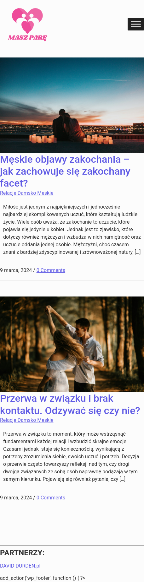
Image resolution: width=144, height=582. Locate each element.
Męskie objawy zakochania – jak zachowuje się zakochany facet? (65, 171)
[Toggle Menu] (136, 24)
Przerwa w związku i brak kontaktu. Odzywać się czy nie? (70, 404)
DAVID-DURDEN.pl (20, 566)
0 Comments (51, 270)
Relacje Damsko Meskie (26, 193)
